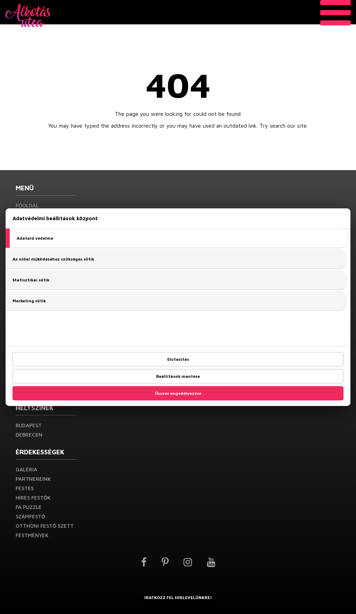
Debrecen (29, 435)
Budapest (29, 425)
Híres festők (33, 498)
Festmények (32, 535)
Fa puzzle (29, 507)
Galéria (26, 469)
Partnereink (33, 479)
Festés (25, 488)
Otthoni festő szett (45, 526)
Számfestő (30, 516)
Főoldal (27, 205)
